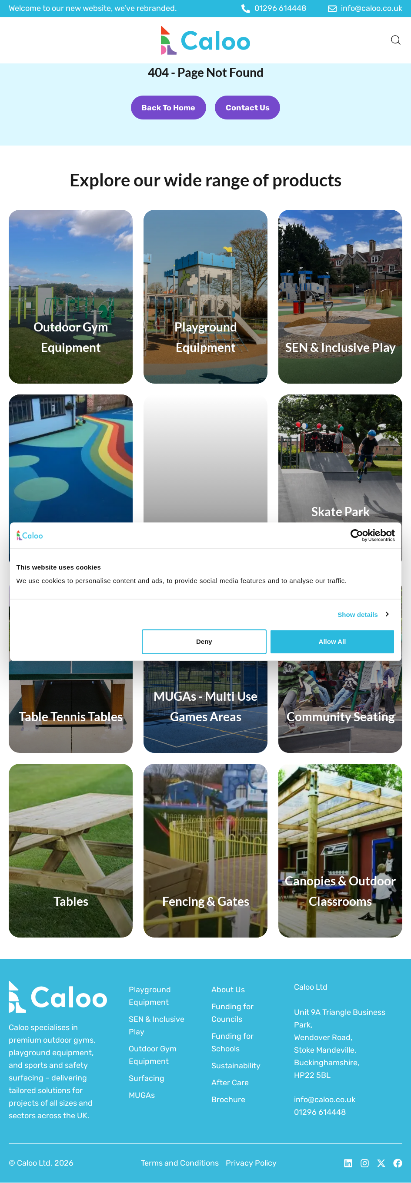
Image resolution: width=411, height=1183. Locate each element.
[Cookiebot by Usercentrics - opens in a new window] (357, 535)
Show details (357, 614)
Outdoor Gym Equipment (153, 1055)
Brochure (228, 1099)
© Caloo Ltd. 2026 (41, 1163)
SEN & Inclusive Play (157, 1025)
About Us (228, 989)
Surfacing (146, 1078)
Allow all (332, 641)
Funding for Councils (232, 1013)
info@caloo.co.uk (324, 1100)
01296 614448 (320, 1112)
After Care (230, 1082)
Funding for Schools (232, 1042)
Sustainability (236, 1065)
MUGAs (142, 1095)
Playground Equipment (150, 996)
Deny (204, 641)
